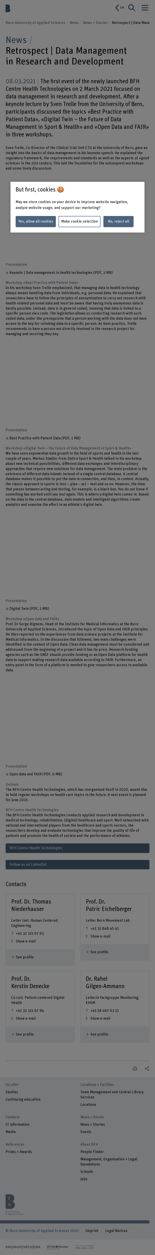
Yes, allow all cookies (35, 221)
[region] (77, 207)
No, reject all (118, 221)
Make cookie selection (79, 221)
